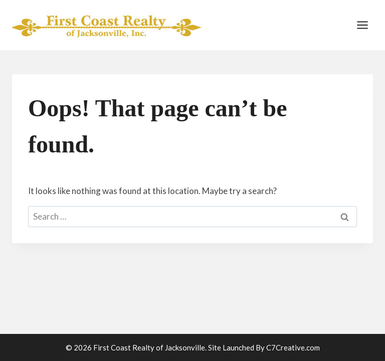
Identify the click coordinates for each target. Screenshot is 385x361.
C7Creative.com (293, 347)
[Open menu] (362, 25)
